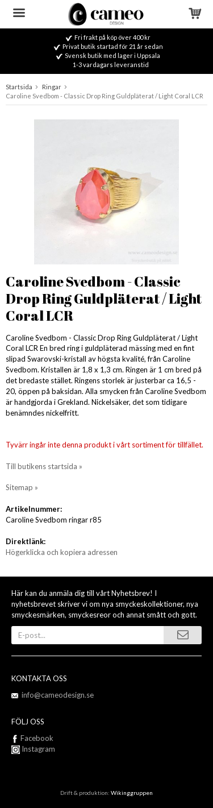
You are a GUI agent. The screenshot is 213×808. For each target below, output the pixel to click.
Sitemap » (22, 487)
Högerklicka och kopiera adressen (62, 552)
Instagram (33, 748)
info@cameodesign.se (58, 694)
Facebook (36, 738)
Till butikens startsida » (44, 466)
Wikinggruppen (132, 792)
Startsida (19, 86)
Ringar (51, 86)
